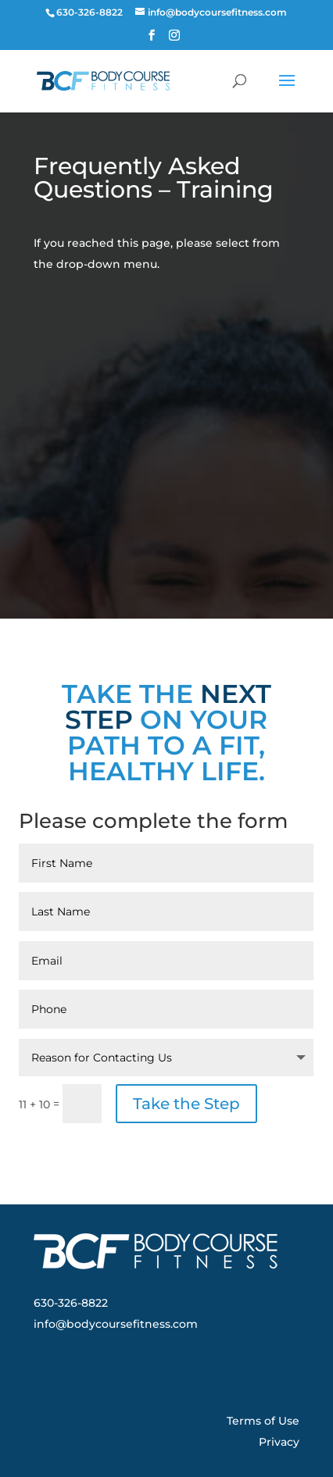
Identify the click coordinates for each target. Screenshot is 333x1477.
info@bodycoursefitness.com (116, 1324)
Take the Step (186, 1103)
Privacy (279, 1442)
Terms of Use (263, 1421)
